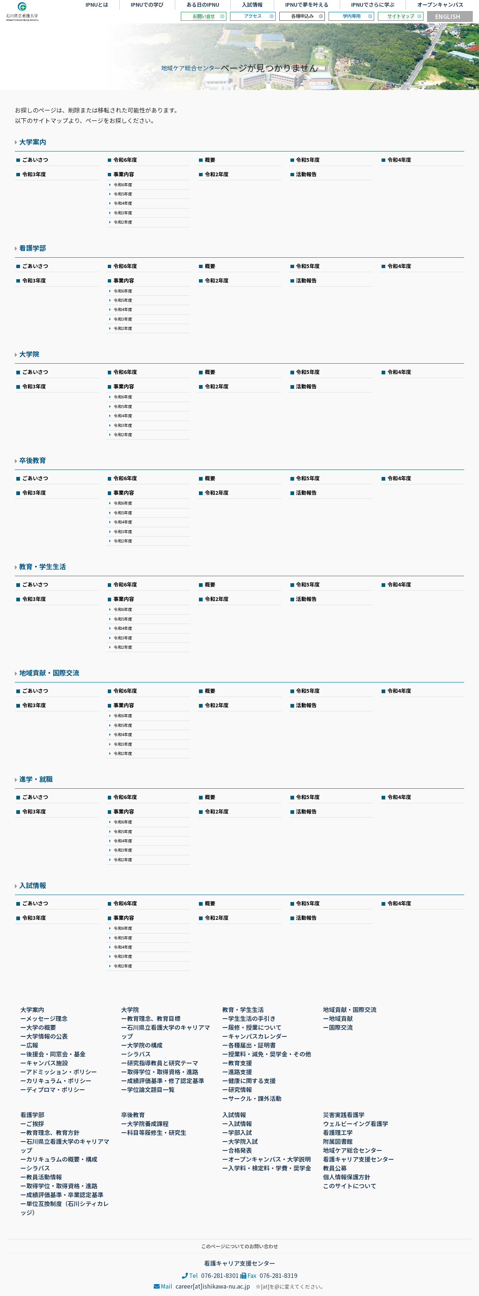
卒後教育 (32, 460)
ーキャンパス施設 (44, 1062)
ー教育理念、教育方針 (50, 1132)
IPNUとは (97, 4)
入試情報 (252, 4)
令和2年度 (123, 222)
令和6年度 (125, 159)
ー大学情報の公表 (44, 1036)
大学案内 (32, 141)
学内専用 (351, 16)
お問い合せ (204, 16)
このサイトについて (349, 1185)
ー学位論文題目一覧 (147, 1089)
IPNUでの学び (147, 4)
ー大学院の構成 (142, 1045)
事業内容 (123, 174)
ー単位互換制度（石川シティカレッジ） (64, 1208)
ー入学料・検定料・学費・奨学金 (266, 1167)
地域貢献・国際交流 (49, 672)
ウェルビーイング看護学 (355, 1123)
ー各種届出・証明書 (249, 1045)
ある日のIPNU (202, 4)
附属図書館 (338, 1141)
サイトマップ (400, 16)
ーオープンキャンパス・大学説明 (266, 1159)
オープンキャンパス (440, 4)
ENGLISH (447, 16)
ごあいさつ (35, 159)
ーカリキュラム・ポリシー (56, 1080)
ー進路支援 (237, 1071)
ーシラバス (136, 1053)
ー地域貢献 (338, 1018)
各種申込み (302, 16)
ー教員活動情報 (41, 1176)
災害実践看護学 (344, 1114)
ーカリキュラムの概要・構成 (58, 1159)
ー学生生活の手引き (249, 1018)
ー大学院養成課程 (145, 1123)
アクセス (253, 16)
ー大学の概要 (38, 1027)
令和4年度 (399, 159)
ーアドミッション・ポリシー (58, 1071)
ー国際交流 (338, 1027)
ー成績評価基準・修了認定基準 (162, 1080)
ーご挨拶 (32, 1123)
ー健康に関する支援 (249, 1080)
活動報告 (306, 174)
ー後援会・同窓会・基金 (53, 1053)
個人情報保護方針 (346, 1176)
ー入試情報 (237, 1123)
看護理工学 (338, 1132)
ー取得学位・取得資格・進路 (159, 1071)
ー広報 (29, 1045)
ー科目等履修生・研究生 (153, 1132)
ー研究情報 (237, 1089)
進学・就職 (36, 779)
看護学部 (32, 248)
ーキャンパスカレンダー (254, 1036)
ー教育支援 (237, 1062)
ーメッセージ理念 (43, 1018)
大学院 (29, 353)
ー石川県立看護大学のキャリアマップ (165, 1032)
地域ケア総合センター (190, 67)
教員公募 (335, 1167)
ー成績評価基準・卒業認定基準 (61, 1194)
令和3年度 (34, 174)
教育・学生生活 (42, 566)
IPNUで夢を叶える (307, 4)
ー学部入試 (237, 1132)
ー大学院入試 (240, 1141)
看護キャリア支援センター (358, 1159)
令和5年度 (308, 159)
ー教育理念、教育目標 (150, 1018)
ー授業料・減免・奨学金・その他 (266, 1053)
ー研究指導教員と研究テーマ (159, 1062)
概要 (210, 159)
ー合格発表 (237, 1150)
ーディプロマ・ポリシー (52, 1089)
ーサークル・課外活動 (252, 1098)
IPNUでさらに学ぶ (373, 4)
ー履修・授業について (252, 1027)
